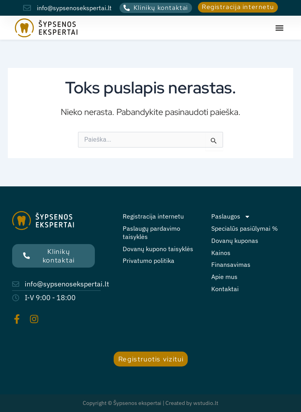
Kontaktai (225, 289)
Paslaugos (230, 216)
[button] (279, 27)
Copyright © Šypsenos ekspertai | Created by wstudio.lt (150, 403)
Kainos (220, 253)
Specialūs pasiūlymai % (244, 228)
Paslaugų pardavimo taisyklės (151, 232)
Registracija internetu (153, 216)
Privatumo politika (148, 260)
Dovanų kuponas (234, 240)
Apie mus (224, 277)
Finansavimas (230, 264)
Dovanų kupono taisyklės (158, 249)
